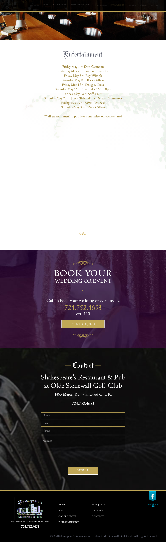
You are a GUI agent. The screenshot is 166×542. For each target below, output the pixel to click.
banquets (132, 5)
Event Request (83, 324)
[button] (46, 7)
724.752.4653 (83, 308)
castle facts (101, 5)
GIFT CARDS (34, 5)
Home (61, 504)
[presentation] (83, 457)
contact (155, 5)
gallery (143, 5)
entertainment (68, 522)
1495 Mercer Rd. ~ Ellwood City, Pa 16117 (30, 521)
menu (62, 510)
